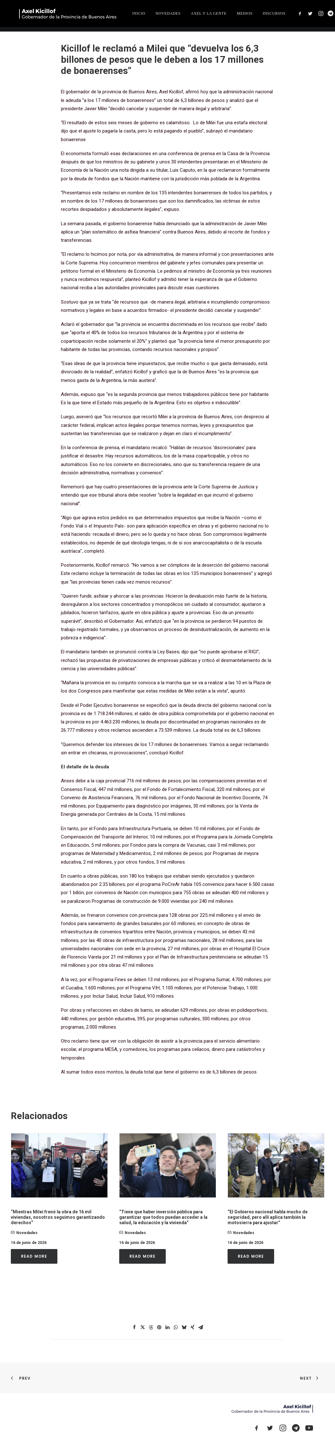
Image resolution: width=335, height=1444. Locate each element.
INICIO (176, 16)
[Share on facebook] (134, 1327)
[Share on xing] (192, 1327)
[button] (59, 1165)
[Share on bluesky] (184, 1327)
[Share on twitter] (143, 1327)
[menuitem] (177, 16)
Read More (34, 1256)
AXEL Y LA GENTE (246, 16)
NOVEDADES (205, 16)
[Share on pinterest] (159, 1327)
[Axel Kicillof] (82, 16)
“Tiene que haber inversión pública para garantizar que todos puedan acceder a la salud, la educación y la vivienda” (163, 1217)
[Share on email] (201, 1327)
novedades (27, 1233)
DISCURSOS (312, 16)
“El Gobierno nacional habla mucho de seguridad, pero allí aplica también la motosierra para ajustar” (268, 1217)
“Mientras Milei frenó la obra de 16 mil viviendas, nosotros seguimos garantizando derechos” (58, 1217)
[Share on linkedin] (167, 1327)
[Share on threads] (151, 1327)
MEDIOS (282, 16)
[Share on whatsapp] (176, 1327)
